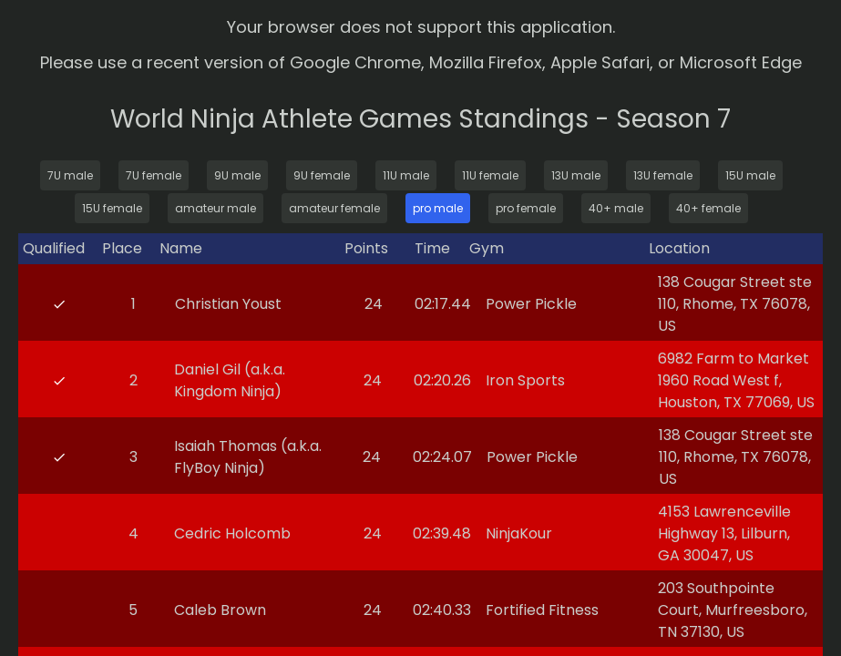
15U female (112, 208)
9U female (321, 175)
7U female (153, 175)
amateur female (334, 208)
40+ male (616, 208)
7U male (70, 175)
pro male (438, 208)
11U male (406, 175)
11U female (490, 175)
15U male (750, 175)
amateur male (215, 208)
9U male (237, 175)
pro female (526, 208)
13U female (662, 175)
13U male (575, 175)
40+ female (708, 208)
